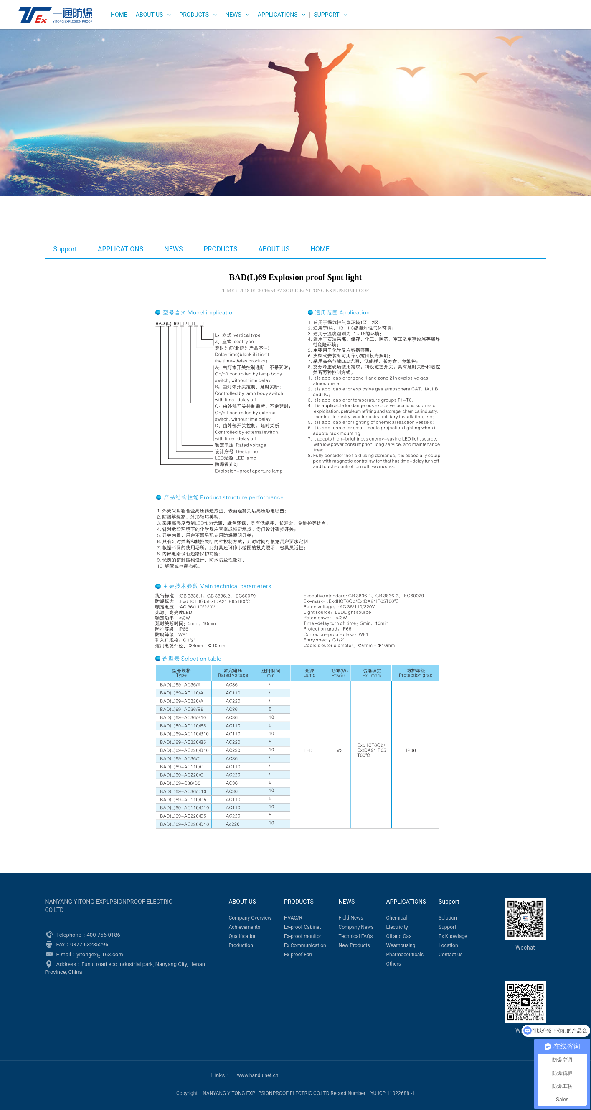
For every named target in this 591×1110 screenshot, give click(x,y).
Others (393, 964)
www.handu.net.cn (258, 1075)
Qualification (243, 936)
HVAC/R (293, 918)
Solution (448, 918)
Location (448, 945)
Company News (356, 927)
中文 (527, 20)
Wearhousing (400, 945)
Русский (554, 20)
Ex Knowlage (453, 936)
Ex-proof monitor (302, 936)
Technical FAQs (356, 936)
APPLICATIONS (278, 14)
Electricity (397, 927)
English (500, 20)
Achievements (245, 927)
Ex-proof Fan (298, 955)
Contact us (451, 955)
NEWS (233, 14)
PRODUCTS (194, 14)
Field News (351, 918)
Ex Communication (305, 945)
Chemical (396, 918)
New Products (354, 945)
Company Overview (250, 918)
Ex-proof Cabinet (302, 927)
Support (326, 14)
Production (241, 945)
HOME (119, 14)
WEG (53, 14)
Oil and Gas (398, 936)
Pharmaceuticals (405, 955)
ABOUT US (149, 14)
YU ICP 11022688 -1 (392, 1093)
